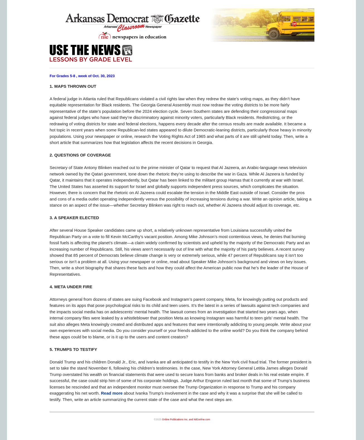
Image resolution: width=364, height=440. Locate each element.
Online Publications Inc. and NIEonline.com (186, 419)
